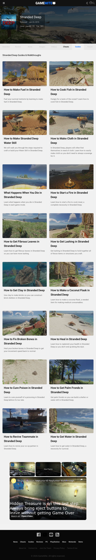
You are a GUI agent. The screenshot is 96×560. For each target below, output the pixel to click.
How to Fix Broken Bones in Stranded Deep (24, 341)
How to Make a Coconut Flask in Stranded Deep (71, 292)
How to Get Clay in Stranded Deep (24, 290)
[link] (13, 480)
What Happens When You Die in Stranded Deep (24, 195)
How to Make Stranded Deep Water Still (24, 140)
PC (47, 542)
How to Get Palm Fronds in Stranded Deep (71, 390)
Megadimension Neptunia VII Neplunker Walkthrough (45, 480)
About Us (22, 548)
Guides (78, 46)
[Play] (74, 469)
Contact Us (32, 548)
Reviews (39, 542)
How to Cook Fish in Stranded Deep (71, 92)
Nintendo (72, 542)
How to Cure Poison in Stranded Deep (24, 390)
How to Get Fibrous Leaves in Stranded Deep (24, 244)
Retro (80, 542)
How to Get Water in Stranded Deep (71, 439)
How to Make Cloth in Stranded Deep (71, 140)
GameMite (46, 3)
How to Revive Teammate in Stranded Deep (24, 439)
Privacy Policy (59, 548)
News (15, 542)
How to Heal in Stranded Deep (71, 339)
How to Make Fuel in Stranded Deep (24, 92)
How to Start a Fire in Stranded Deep (71, 195)
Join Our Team (45, 548)
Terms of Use (72, 548)
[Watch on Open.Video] (22, 516)
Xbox (64, 542)
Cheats (66, 46)
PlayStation (55, 542)
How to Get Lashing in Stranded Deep (71, 244)
